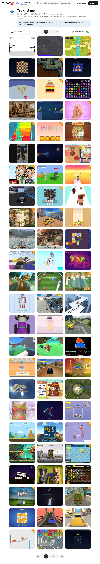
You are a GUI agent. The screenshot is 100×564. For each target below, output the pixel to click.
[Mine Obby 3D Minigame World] (78, 174)
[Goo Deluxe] (22, 410)
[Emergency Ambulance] (78, 496)
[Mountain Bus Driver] (50, 303)
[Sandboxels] (78, 346)
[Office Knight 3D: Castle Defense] (22, 239)
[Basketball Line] (22, 539)
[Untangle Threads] (50, 410)
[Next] (62, 556)
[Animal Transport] (78, 324)
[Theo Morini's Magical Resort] (78, 453)
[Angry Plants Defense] (78, 474)
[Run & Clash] (22, 131)
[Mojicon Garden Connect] (22, 217)
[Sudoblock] (22, 517)
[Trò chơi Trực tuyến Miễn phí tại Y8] (10, 3)
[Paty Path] (22, 281)
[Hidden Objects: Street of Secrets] (50, 239)
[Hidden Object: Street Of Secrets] (22, 110)
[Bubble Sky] (78, 367)
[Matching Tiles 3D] (22, 474)
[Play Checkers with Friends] (22, 67)
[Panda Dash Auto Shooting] (22, 453)
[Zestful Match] (50, 196)
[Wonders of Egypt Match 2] (78, 131)
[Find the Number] (50, 131)
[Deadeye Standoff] (22, 46)
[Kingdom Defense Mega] (78, 46)
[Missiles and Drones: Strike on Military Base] (22, 389)
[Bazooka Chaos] (50, 453)
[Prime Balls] (22, 153)
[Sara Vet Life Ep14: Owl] (50, 389)
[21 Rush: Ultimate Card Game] (22, 496)
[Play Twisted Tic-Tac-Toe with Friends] (78, 539)
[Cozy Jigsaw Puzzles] (50, 474)
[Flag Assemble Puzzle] (50, 89)
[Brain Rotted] (78, 410)
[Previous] (38, 556)
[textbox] (19, 31)
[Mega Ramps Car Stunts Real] (50, 517)
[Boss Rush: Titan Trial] (50, 46)
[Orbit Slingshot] (50, 153)
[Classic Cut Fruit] (78, 260)
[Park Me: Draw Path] (50, 539)
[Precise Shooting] (78, 432)
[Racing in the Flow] (78, 517)
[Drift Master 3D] (78, 303)
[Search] (38, 3)
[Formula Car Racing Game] (22, 196)
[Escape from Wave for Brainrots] (50, 346)
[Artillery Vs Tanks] (78, 389)
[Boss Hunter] (50, 174)
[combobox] (19, 31)
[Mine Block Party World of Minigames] (22, 260)
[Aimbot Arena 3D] (22, 346)
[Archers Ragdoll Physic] (50, 110)
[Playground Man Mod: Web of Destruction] (22, 89)
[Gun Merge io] (50, 260)
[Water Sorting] (22, 303)
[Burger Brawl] (78, 196)
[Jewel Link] (78, 89)
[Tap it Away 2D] (78, 239)
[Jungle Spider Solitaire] (78, 281)
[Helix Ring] (22, 324)
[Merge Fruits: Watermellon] (78, 217)
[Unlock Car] (50, 432)
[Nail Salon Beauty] (78, 110)
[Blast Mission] (22, 432)
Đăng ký (93, 3)
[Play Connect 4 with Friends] (78, 67)
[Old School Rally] (50, 367)
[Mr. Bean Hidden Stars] (22, 174)
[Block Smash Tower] (50, 496)
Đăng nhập (81, 3)
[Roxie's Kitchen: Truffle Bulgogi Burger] (78, 153)
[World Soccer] (50, 281)
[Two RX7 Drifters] (50, 217)
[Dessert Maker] (22, 367)
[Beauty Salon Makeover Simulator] (50, 324)
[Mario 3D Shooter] (50, 67)
